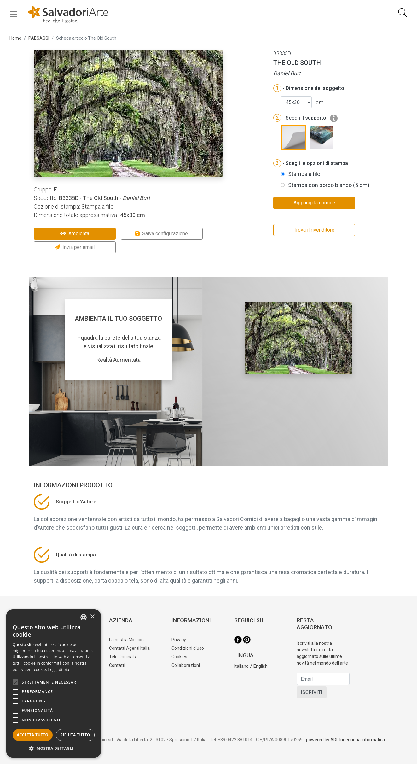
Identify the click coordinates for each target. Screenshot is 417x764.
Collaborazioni (185, 665)
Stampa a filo (304, 174)
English (260, 666)
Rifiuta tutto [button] (75, 735)
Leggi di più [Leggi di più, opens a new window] (58, 669)
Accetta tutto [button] (32, 735)
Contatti (117, 665)
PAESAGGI (38, 38)
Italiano (241, 666)
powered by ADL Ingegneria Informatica (345, 739)
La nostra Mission (126, 639)
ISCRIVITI (311, 692)
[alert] (53, 683)
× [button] (92, 616)
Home (15, 38)
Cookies (179, 656)
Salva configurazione (161, 234)
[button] (54, 748)
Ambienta (74, 234)
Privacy (178, 639)
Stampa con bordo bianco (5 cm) (328, 185)
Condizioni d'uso (187, 648)
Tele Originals (122, 656)
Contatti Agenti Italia (129, 648)
